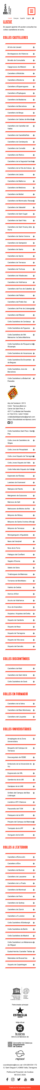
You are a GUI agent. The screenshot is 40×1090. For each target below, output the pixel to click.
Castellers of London (16, 916)
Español (22, 18)
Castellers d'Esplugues (17, 93)
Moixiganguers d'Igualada (18, 535)
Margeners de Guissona (17, 495)
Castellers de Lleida (15, 174)
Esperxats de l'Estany (16, 476)
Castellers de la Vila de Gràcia (19, 168)
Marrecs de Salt (14, 502)
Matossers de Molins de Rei (19, 509)
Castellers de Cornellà (16, 148)
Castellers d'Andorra (16, 80)
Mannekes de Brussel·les (17, 958)
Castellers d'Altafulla (16, 73)
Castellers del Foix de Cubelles (20, 289)
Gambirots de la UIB (16, 780)
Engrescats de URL (15, 773)
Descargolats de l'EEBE (17, 757)
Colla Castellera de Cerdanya (19, 321)
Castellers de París (15, 896)
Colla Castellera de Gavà (17, 681)
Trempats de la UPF (15, 828)
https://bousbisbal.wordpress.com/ (22, 419)
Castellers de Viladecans (17, 276)
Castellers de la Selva (16, 704)
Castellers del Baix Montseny (19, 710)
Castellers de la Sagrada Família (20, 161)
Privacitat (19, 1072)
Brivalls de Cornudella (16, 60)
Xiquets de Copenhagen (17, 965)
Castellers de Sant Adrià (17, 675)
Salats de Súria (14, 568)
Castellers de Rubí (15, 668)
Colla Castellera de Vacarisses (20, 353)
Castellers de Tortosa (16, 269)
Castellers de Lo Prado (17, 883)
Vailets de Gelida (14, 587)
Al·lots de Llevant (14, 47)
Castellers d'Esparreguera (18, 86)
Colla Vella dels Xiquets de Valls (20, 469)
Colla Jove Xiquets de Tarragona (21, 456)
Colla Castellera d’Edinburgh (19, 922)
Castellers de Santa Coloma (19, 236)
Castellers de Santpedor (17, 243)
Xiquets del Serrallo (15, 646)
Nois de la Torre (14, 548)
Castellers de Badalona (17, 100)
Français (16, 18)
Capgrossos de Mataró (17, 67)
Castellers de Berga (15, 113)
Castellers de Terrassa (17, 262)
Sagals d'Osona (14, 561)
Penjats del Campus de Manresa (20, 822)
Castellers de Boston (16, 870)
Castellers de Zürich (16, 909)
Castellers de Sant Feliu (17, 220)
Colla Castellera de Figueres (19, 328)
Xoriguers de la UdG (16, 835)
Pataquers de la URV (16, 815)
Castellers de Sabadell (16, 207)
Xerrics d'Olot (13, 594)
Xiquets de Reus (14, 627)
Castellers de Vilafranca (17, 282)
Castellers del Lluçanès (17, 717)
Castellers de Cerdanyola (18, 142)
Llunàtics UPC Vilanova (17, 802)
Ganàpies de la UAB (15, 786)
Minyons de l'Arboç (15, 515)
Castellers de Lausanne (17, 877)
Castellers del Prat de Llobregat (20, 308)
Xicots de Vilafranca (16, 600)
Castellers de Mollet (16, 194)
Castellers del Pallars (16, 295)
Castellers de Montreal (17, 890)
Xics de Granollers (15, 607)
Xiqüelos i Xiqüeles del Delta (19, 614)
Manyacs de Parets (15, 489)
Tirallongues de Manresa (17, 574)
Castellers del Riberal (16, 315)
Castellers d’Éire (14, 863)
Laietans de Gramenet (16, 482)
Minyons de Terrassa (16, 528)
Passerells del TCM (15, 809)
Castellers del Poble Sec (17, 302)
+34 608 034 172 (30, 1065)
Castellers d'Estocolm (16, 857)
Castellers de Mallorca (16, 181)
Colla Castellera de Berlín (18, 929)
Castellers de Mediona (16, 188)
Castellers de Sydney (16, 903)
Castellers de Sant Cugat (17, 214)
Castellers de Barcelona (17, 106)
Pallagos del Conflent (16, 554)
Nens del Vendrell (15, 541)
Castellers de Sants (15, 249)
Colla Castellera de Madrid (18, 936)
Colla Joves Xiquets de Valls (19, 463)
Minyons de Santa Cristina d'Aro (20, 522)
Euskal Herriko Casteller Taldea (20, 951)
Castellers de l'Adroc (16, 155)
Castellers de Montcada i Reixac (20, 201)
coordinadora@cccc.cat (12, 1065)
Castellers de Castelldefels (18, 135)
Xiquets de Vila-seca (16, 640)
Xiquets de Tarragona (16, 633)
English (28, 18)
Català (10, 18)
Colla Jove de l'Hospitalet (18, 449)
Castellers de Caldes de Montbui (20, 119)
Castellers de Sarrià (15, 256)
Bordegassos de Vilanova (18, 54)
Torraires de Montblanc (17, 581)
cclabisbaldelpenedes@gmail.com (21, 417)
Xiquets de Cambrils (16, 620)
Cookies (30, 1072)
